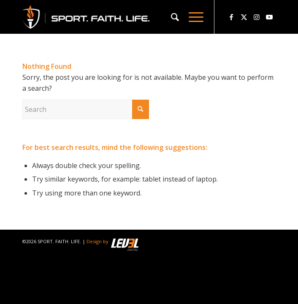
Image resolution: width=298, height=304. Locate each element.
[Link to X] (244, 17)
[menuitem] (171, 17)
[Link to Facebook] (231, 17)
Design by (112, 241)
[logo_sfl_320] (123, 17)
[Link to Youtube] (269, 17)
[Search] (171, 17)
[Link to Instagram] (256, 17)
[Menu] (191, 17)
